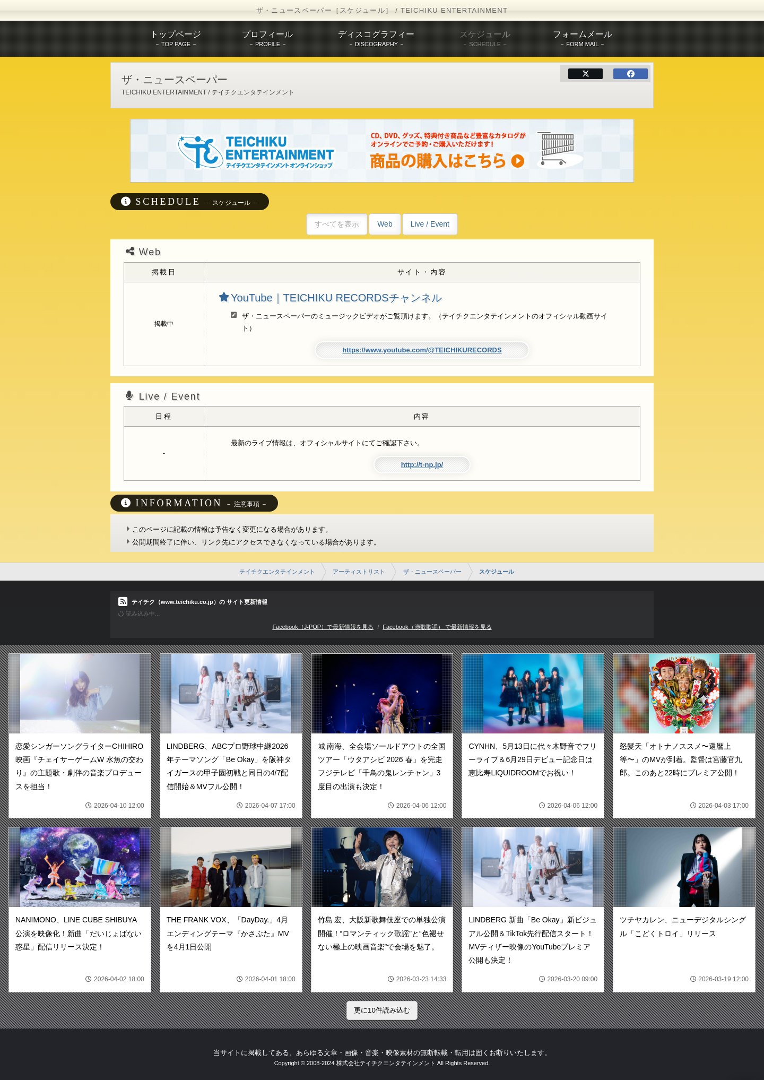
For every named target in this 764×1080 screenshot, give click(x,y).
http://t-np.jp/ (422, 465)
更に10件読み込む (382, 1010)
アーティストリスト (359, 571)
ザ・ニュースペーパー (432, 571)
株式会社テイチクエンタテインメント (386, 1063)
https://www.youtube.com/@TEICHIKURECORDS (421, 350)
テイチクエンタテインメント (277, 571)
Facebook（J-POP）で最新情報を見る (323, 627)
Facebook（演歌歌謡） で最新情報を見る (437, 627)
